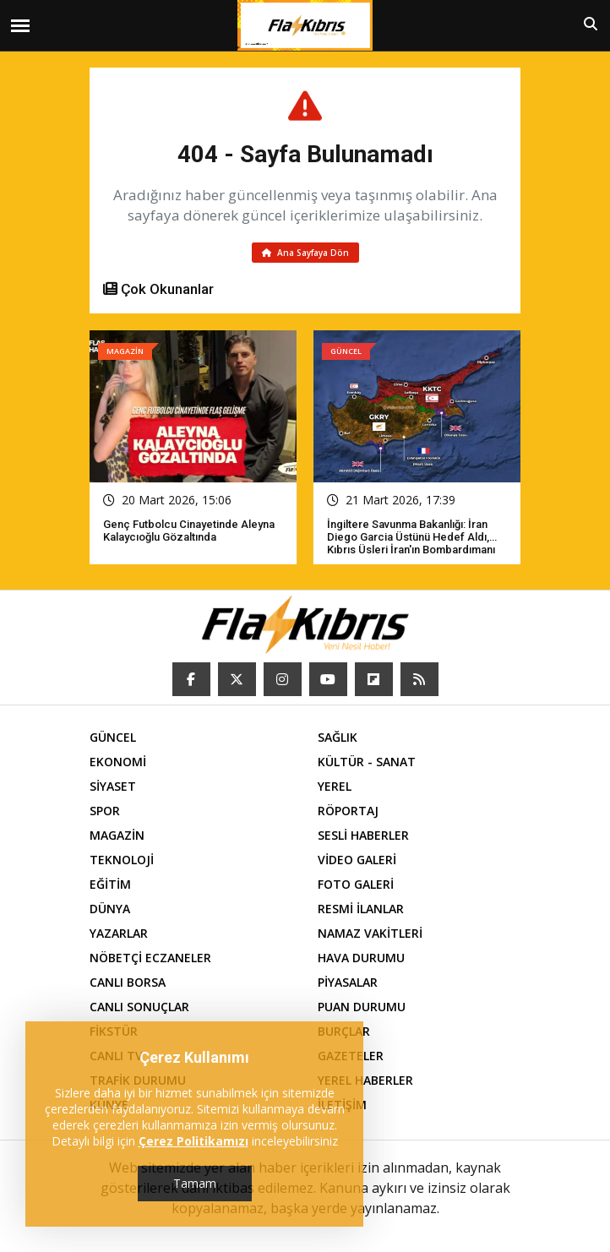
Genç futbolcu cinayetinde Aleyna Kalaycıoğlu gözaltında (189, 530)
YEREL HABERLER (365, 1080)
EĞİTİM (110, 884)
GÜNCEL (113, 737)
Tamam (194, 1183)
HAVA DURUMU (361, 958)
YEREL (334, 786)
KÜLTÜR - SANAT (367, 762)
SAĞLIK (337, 737)
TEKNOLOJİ (122, 860)
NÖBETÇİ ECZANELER (150, 958)
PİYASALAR (348, 982)
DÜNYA (110, 909)
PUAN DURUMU (362, 1007)
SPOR (105, 811)
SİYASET (113, 786)
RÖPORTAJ (348, 811)
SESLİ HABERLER (363, 835)
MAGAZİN (117, 835)
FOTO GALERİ (356, 884)
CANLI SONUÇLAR (139, 1007)
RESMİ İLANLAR (361, 909)
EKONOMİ (118, 762)
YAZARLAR (119, 933)
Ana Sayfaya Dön (305, 253)
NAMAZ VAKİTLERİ (370, 933)
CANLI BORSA (128, 982)
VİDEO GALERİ (357, 860)
